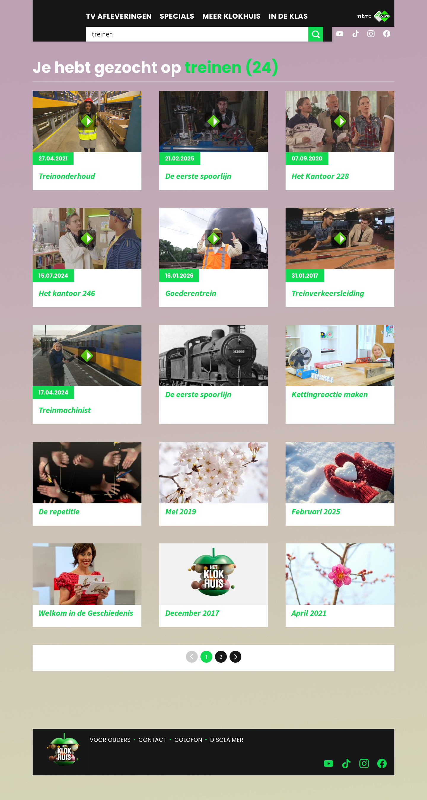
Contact (152, 740)
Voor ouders (110, 740)
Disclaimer (226, 740)
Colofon (188, 740)
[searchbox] (201, 34)
